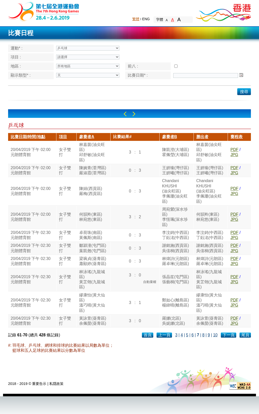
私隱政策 (56, 384)
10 (215, 335)
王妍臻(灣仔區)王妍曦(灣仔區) (175, 170)
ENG (146, 19)
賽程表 (236, 137)
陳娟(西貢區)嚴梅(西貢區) (90, 191)
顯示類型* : (21, 75)
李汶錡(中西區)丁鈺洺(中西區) (175, 235)
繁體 (135, 19)
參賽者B (169, 137)
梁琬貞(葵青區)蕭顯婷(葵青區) (92, 261)
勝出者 (202, 137)
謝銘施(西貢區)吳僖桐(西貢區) (175, 248)
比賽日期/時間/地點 (28, 137)
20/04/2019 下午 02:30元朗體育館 (31, 235)
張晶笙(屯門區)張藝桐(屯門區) (175, 279)
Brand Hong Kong (223, 11)
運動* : (17, 48)
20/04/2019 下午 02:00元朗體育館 (31, 152)
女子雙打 (65, 152)
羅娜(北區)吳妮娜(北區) (173, 320)
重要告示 (39, 384)
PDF (234, 149)
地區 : (16, 66)
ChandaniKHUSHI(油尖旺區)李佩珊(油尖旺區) (175, 191)
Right (134, 114)
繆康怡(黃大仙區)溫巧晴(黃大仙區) (92, 303)
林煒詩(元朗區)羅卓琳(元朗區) (175, 261)
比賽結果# (122, 137)
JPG (234, 154)
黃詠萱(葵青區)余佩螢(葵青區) (92, 320)
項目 (63, 137)
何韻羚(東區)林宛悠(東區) (90, 217)
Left (125, 114)
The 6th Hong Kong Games (44, 11)
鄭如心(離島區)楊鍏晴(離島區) (175, 302)
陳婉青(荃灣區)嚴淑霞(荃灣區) (92, 170)
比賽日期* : (138, 75)
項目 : (16, 57)
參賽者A (86, 137)
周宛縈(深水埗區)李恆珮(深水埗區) (175, 217)
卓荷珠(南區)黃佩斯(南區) (90, 235)
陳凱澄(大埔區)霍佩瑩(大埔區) (175, 152)
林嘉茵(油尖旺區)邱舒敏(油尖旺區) (92, 152)
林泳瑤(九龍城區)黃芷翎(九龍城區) (92, 279)
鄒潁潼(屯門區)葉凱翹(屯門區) (92, 248)
